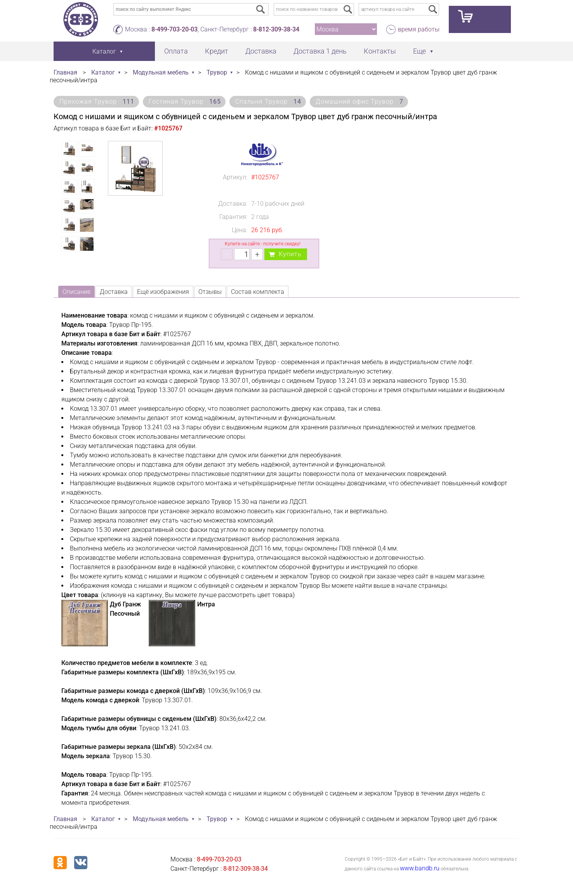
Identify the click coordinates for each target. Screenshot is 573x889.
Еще (419, 51)
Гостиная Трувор (185, 101)
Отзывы (210, 291)
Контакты (380, 51)
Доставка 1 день (320, 51)
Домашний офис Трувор (359, 101)
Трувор (217, 72)
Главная (65, 72)
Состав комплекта (257, 291)
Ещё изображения (163, 291)
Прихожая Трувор (96, 101)
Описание (76, 291)
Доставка (260, 51)
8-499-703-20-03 (174, 29)
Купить (290, 254)
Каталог (103, 72)
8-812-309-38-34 (276, 29)
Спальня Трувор (268, 101)
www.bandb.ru (419, 868)
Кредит (216, 51)
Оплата (176, 51)
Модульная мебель (161, 72)
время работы (418, 29)
